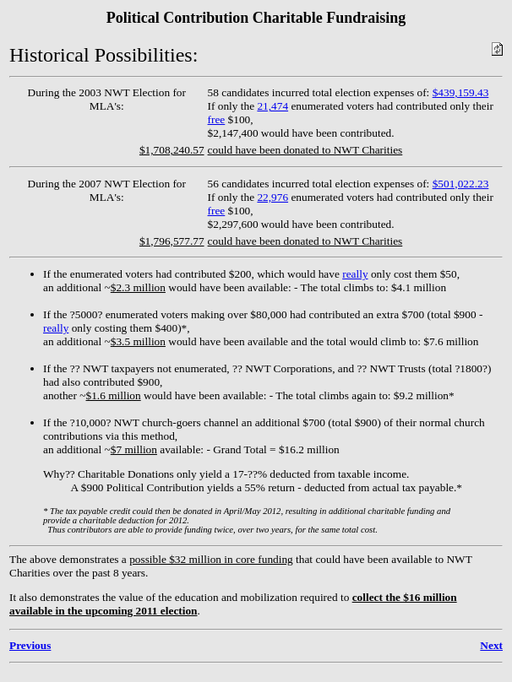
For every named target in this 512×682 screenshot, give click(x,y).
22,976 (272, 197)
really (355, 274)
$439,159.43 (461, 92)
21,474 (272, 106)
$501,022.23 (461, 183)
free (217, 119)
